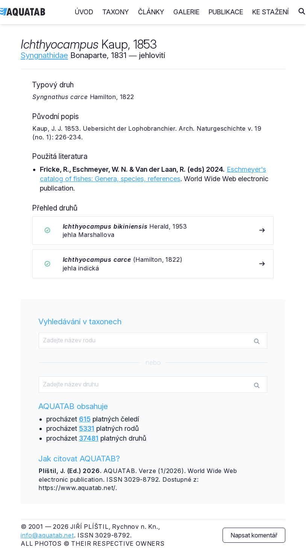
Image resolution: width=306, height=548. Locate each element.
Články (151, 12)
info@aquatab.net (47, 535)
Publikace (226, 12)
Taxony (115, 12)
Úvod (84, 12)
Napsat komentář (253, 535)
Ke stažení (270, 12)
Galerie (186, 12)
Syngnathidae (44, 55)
